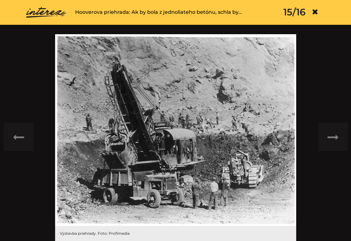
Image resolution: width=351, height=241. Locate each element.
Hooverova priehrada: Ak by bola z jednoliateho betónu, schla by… (158, 12)
